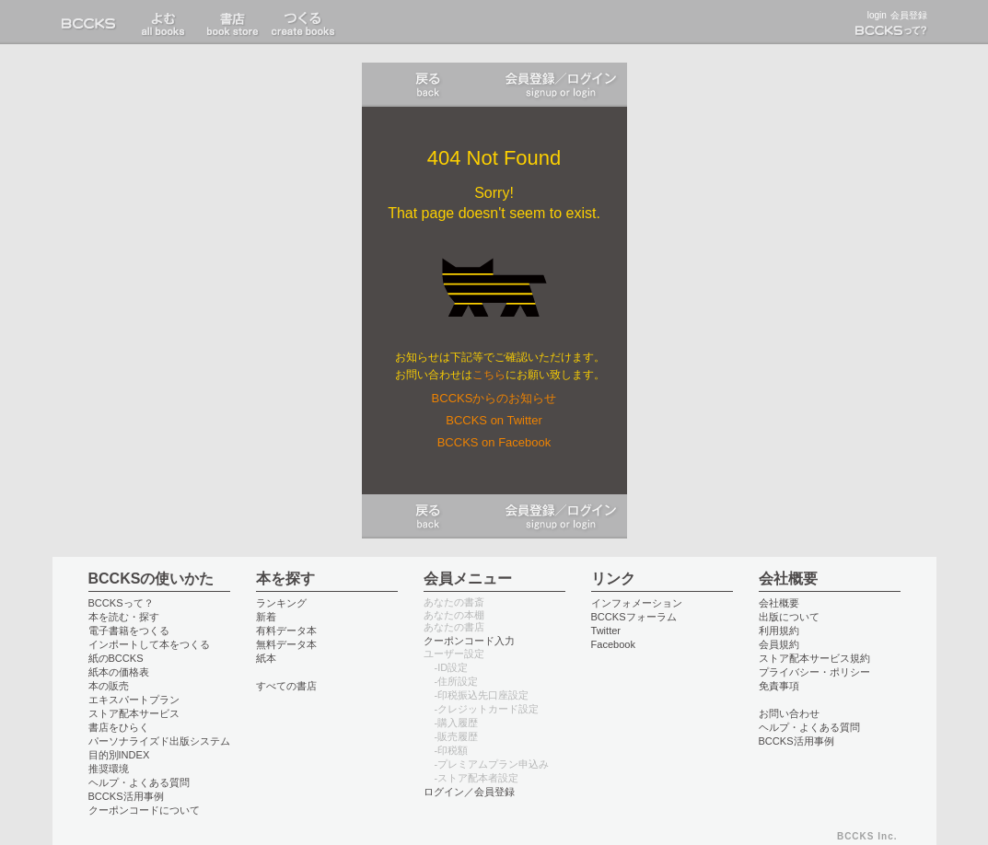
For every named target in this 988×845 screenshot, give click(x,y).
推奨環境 (108, 768)
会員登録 (908, 15)
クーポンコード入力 (469, 640)
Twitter (606, 630)
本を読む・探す (123, 616)
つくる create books (302, 22)
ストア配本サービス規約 (814, 658)
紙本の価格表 (118, 671)
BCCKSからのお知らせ (494, 398)
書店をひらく (118, 727)
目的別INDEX (119, 754)
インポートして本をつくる (149, 644)
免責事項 (779, 685)
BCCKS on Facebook (494, 442)
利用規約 (779, 630)
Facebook (613, 644)
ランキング (281, 602)
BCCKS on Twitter (494, 420)
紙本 (266, 658)
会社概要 (779, 602)
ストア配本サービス (134, 713)
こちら (489, 374)
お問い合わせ (789, 713)
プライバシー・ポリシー (814, 671)
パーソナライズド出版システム (159, 741)
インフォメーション (636, 602)
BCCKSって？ (121, 602)
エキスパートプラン (134, 699)
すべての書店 (286, 685)
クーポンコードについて (144, 810)
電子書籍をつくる (128, 630)
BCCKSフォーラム (634, 616)
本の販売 (108, 685)
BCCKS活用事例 (126, 796)
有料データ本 (286, 630)
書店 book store (163, 22)
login (877, 15)
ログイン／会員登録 (560, 85)
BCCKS (92, 22)
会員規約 (779, 644)
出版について (789, 616)
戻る (428, 85)
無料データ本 (286, 644)
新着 (266, 616)
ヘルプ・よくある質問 (139, 782)
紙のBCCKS (116, 658)
